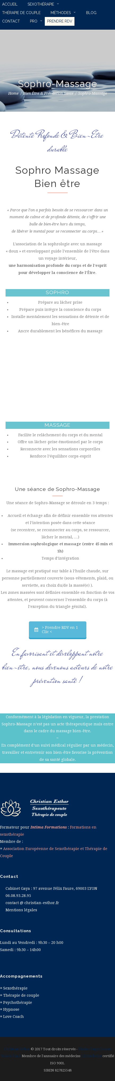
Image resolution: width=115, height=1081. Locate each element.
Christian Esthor (17, 1049)
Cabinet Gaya (18, 888)
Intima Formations (48, 827)
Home (13, 93)
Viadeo (84, 1049)
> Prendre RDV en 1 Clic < (56, 629)
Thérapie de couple (21, 995)
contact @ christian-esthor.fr (32, 903)
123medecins (91, 1056)
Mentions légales (21, 910)
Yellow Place (11, 1056)
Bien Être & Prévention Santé (48, 93)
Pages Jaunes (100, 1049)
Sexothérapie (15, 988)
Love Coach (13, 1016)
